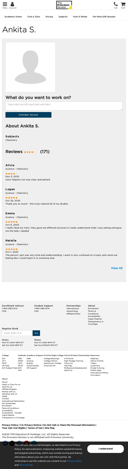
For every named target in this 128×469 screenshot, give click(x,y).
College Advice (50, 361)
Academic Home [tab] (13, 16)
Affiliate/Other (73, 314)
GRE (20, 358)
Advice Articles (96, 361)
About (4, 382)
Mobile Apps (95, 370)
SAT (3, 358)
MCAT (20, 366)
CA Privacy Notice (30, 425)
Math (29, 358)
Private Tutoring (97, 368)
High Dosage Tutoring (73, 361)
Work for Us (7, 387)
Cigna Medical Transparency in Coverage (95, 321)
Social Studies (33, 366)
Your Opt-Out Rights (14, 428)
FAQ (4, 311)
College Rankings (51, 358)
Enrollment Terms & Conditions (93, 311)
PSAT (4, 363)
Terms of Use (26, 465)
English (30, 363)
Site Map (50, 428)
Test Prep (68, 366)
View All (117, 268)
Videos (93, 363)
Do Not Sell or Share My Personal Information (69, 425)
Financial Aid (49, 366)
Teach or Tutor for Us (11, 384)
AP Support (32, 368)
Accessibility (94, 316)
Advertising (72, 311)
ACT (4, 361)
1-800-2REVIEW (10, 308)
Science (30, 361)
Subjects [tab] (63, 16)
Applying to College (52, 363)
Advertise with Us (9, 394)
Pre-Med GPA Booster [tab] (104, 16)
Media (4, 396)
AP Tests (5, 366)
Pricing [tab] (49, 16)
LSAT (20, 363)
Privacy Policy (74, 461)
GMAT (20, 361)
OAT (20, 370)
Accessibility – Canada (11, 413)
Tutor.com (68, 363)
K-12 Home (68, 358)
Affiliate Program (9, 389)
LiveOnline (95, 366)
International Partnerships (13, 401)
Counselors (95, 375)
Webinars (94, 358)
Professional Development (75, 368)
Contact (5, 398)
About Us (68, 370)
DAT (20, 368)
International (72, 308)
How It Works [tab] (80, 16)
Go (36, 333)
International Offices (99, 373)
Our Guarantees (9, 403)
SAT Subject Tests (9, 368)
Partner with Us (8, 392)
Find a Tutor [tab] (33, 16)
